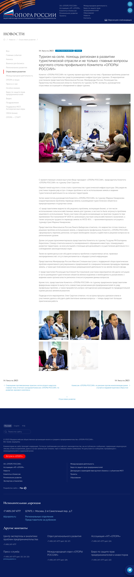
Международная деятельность (95, 6)
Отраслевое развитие (27, 40)
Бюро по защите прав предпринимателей (15, 93)
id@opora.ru (9, 516)
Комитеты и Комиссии (67, 11)
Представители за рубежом (40, 519)
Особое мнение (13, 88)
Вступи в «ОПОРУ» (14, 456)
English (16, 426)
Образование (89, 13)
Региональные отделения (39, 516)
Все (7, 51)
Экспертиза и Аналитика (12, 481)
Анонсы (9, 59)
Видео (9, 98)
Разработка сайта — (14, 488)
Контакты (87, 18)
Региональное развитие (68, 13)
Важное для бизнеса (15, 63)
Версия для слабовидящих (118, 20)
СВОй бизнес (12, 113)
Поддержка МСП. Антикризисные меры (15, 108)
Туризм (78, 51)
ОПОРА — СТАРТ (13, 117)
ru (130, 10)
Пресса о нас (12, 84)
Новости (87, 15)
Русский (8, 426)
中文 (23, 426)
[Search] (17, 432)
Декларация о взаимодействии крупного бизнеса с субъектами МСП (96, 471)
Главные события (13, 55)
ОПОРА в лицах (12, 80)
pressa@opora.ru (9, 559)
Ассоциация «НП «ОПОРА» (69, 8)
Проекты (62, 16)
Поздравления (12, 103)
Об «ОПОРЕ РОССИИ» (68, 6)
